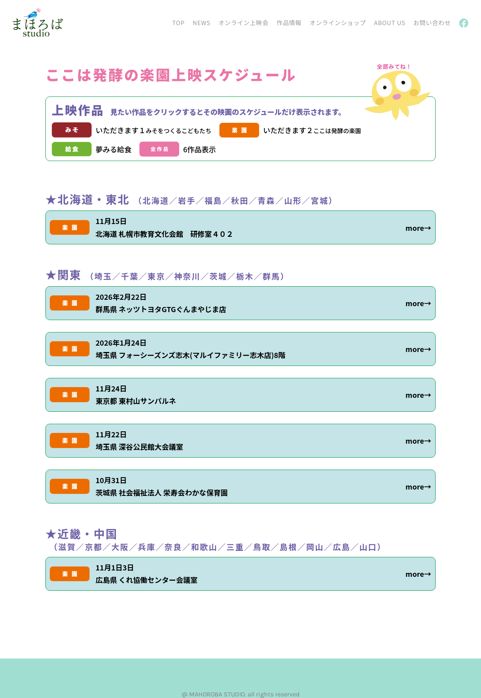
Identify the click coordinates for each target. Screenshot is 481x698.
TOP (178, 22)
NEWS (202, 22)
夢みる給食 (113, 149)
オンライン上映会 (243, 22)
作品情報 (288, 22)
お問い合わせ (432, 22)
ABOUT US (389, 22)
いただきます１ (153, 130)
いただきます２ (312, 130)
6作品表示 (199, 149)
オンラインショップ (338, 22)
